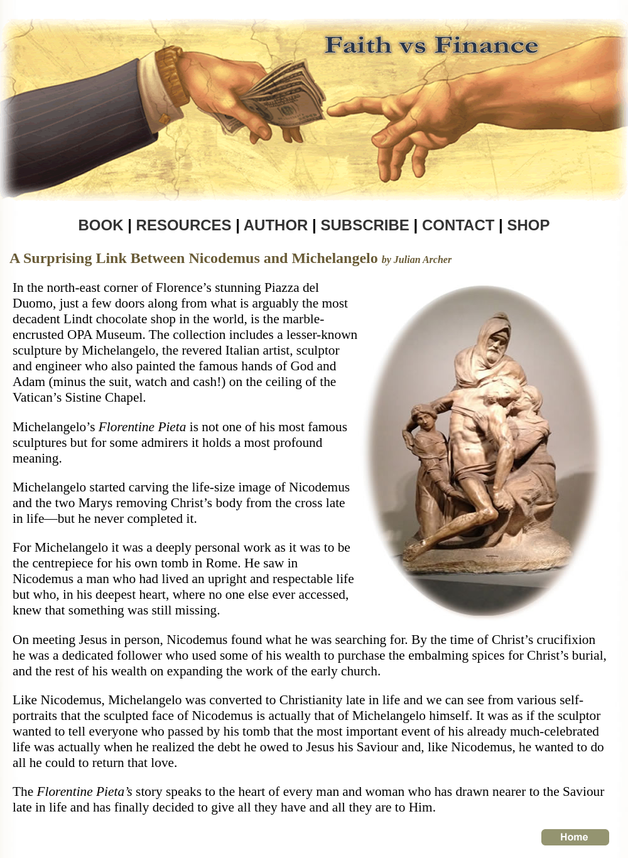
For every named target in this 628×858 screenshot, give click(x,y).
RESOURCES (186, 225)
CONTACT (458, 225)
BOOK (100, 225)
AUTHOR (274, 225)
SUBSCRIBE (364, 225)
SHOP (528, 225)
